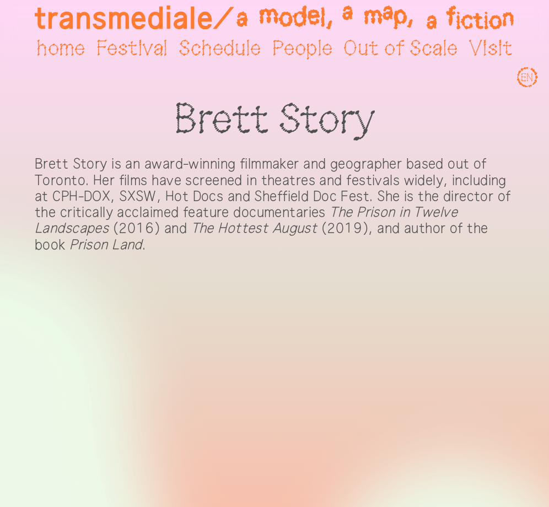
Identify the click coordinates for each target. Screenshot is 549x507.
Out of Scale (400, 49)
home (60, 49)
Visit (491, 49)
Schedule (220, 49)
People (302, 49)
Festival (132, 49)
